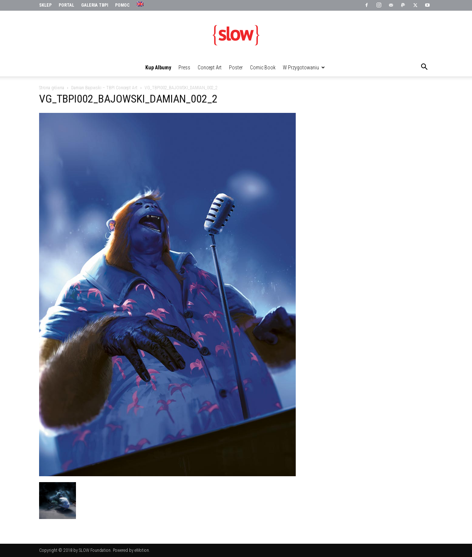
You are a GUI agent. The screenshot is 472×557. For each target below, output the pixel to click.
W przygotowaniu (304, 67)
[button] (424, 68)
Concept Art (210, 67)
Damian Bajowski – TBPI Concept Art (104, 87)
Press (184, 67)
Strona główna (51, 87)
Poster (236, 67)
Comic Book (262, 67)
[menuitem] (141, 4)
